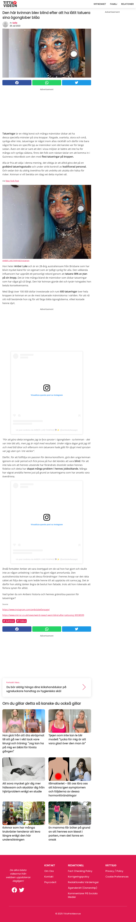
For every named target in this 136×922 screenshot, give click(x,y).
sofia (14, 22)
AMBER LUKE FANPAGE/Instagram (15, 260)
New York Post (12, 180)
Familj (113, 4)
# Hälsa (21, 621)
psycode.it (50, 882)
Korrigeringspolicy (78, 876)
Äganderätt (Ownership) (82, 887)
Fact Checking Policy (80, 871)
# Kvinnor (8, 621)
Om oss (49, 871)
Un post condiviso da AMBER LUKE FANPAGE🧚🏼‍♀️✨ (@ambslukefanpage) (47, 430)
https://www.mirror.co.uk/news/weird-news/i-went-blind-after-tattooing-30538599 (43, 615)
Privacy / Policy (114, 871)
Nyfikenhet (100, 4)
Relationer (127, 4)
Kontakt (48, 876)
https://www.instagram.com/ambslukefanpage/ (26, 609)
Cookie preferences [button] (117, 876)
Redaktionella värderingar (83, 882)
